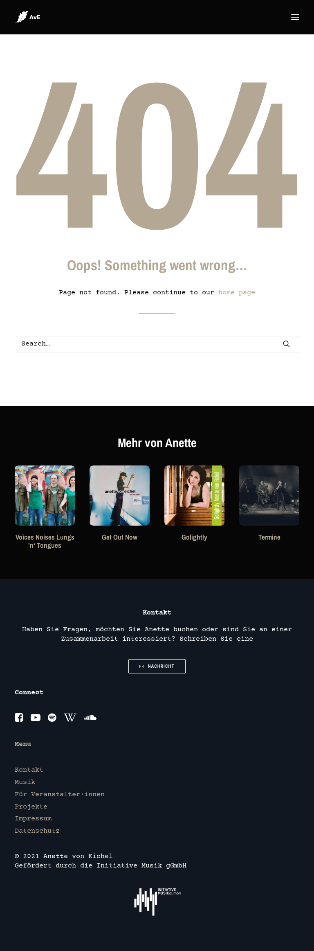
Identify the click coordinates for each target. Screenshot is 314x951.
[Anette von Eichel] (27, 17)
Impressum (33, 819)
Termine (269, 537)
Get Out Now (119, 537)
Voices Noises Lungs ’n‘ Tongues (45, 541)
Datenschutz (37, 831)
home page (236, 293)
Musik (25, 782)
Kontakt (29, 770)
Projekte (31, 807)
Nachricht (156, 666)
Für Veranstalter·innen (60, 795)
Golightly (194, 537)
